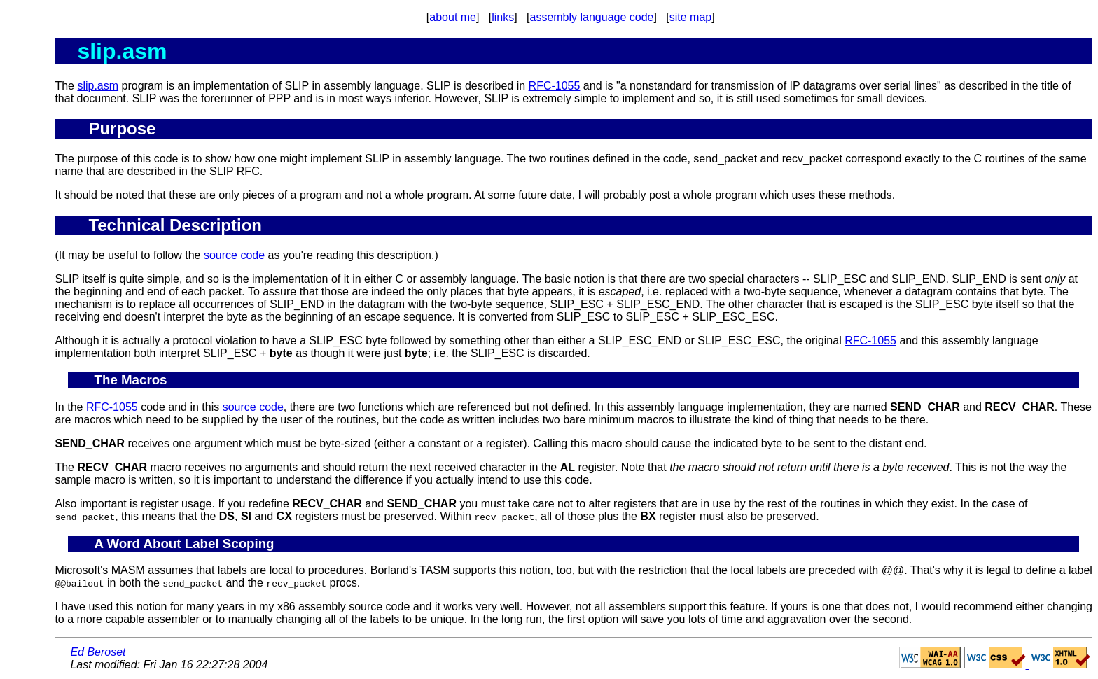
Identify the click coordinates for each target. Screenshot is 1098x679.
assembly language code (591, 17)
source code (234, 255)
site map (690, 17)
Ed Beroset (97, 652)
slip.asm (97, 86)
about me (452, 17)
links (503, 17)
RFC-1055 (555, 86)
